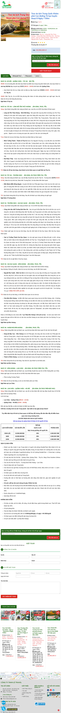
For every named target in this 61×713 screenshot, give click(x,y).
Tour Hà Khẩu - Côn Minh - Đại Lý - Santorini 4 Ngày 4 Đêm (7, 630)
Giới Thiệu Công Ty (27, 688)
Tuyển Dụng (25, 696)
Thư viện (24, 690)
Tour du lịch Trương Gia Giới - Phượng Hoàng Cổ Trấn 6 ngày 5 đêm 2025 (37, 631)
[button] (28, 25)
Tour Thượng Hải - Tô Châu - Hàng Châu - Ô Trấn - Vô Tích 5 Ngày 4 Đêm (22, 631)
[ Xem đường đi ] (7, 694)
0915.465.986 (49, 7)
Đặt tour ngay (46, 71)
